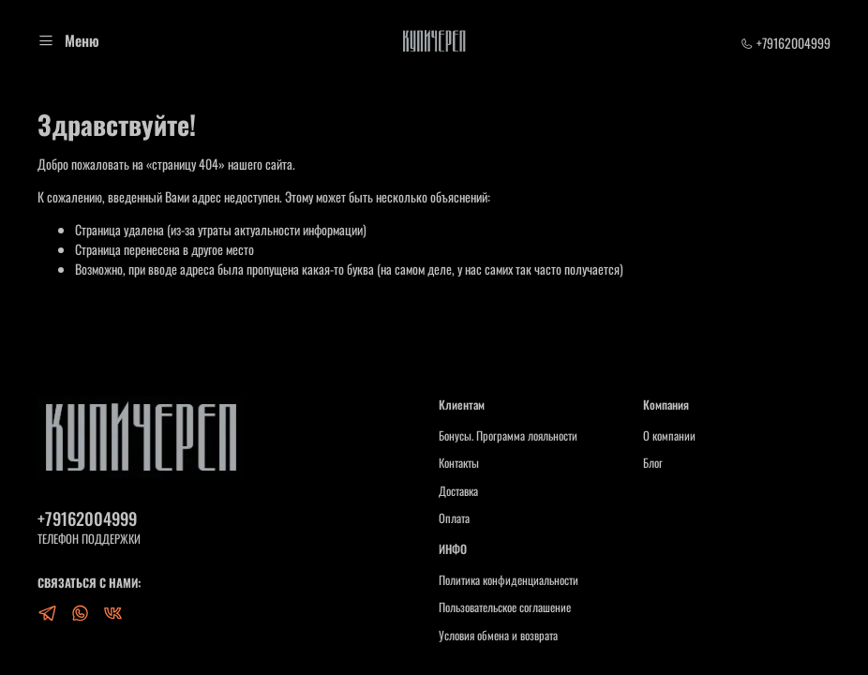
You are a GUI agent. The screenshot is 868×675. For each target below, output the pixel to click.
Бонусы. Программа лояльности (508, 436)
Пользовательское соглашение (505, 607)
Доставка (458, 491)
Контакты (459, 463)
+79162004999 (786, 42)
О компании (669, 436)
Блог (653, 463)
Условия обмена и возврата (498, 635)
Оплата (454, 518)
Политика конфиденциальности (508, 580)
